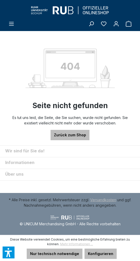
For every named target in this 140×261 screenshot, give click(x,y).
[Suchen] (91, 24)
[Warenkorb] (128, 24)
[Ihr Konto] (116, 24)
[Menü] (11, 24)
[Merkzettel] (103, 24)
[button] (9, 252)
